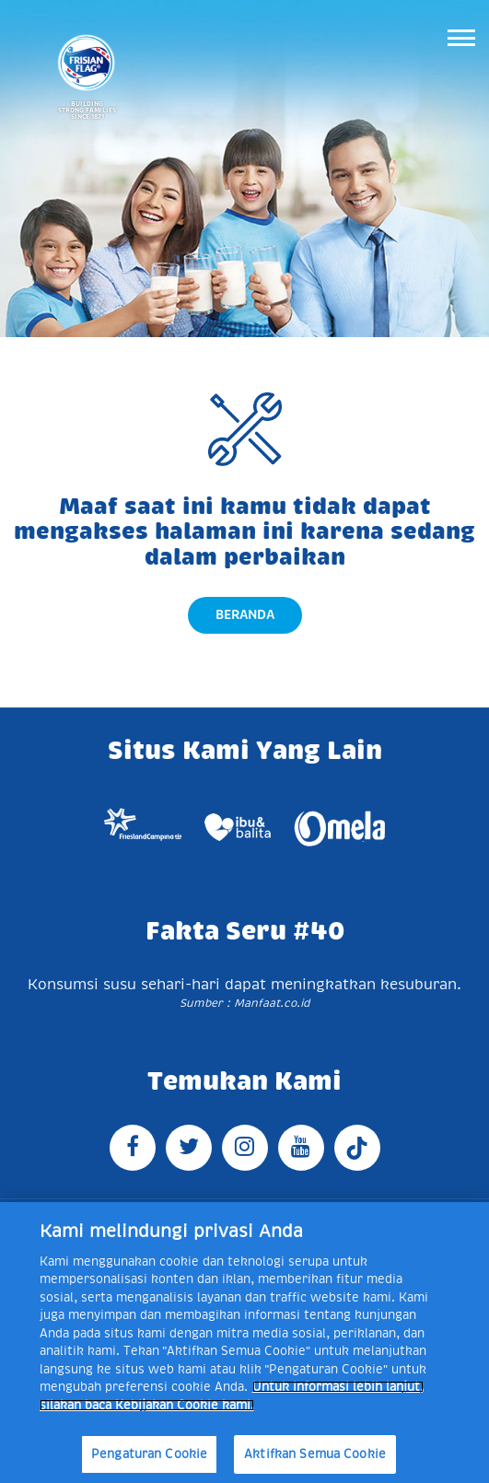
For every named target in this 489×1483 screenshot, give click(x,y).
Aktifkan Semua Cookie (315, 1454)
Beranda (244, 614)
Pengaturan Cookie (149, 1454)
